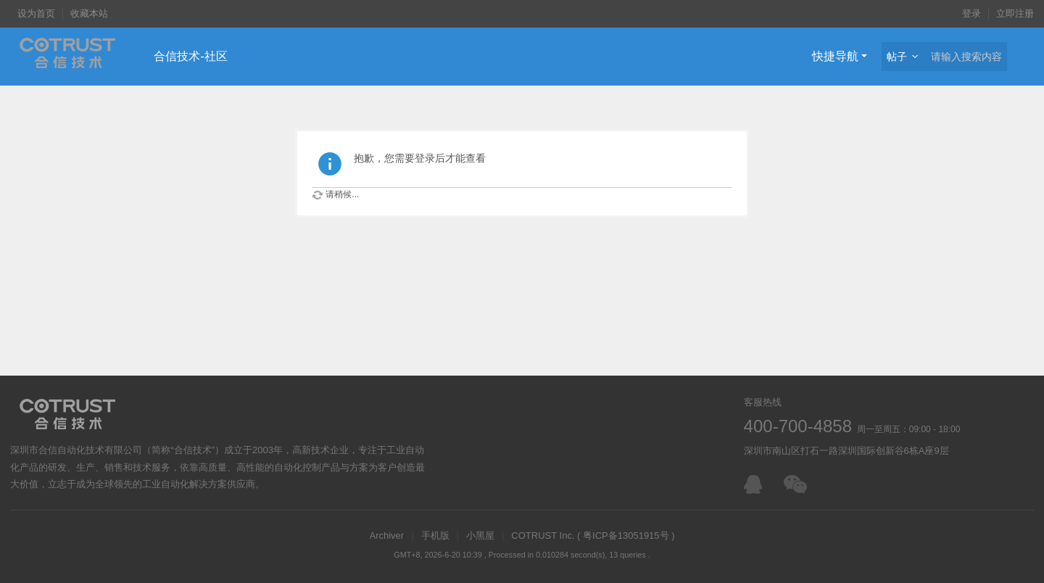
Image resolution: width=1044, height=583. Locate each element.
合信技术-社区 (190, 56)
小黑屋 (480, 535)
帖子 (897, 56)
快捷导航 (835, 56)
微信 (796, 484)
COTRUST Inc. (542, 535)
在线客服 (756, 484)
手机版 (435, 535)
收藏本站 (89, 13)
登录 (971, 13)
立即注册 (1015, 13)
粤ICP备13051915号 (626, 535)
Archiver (386, 535)
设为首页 (36, 13)
